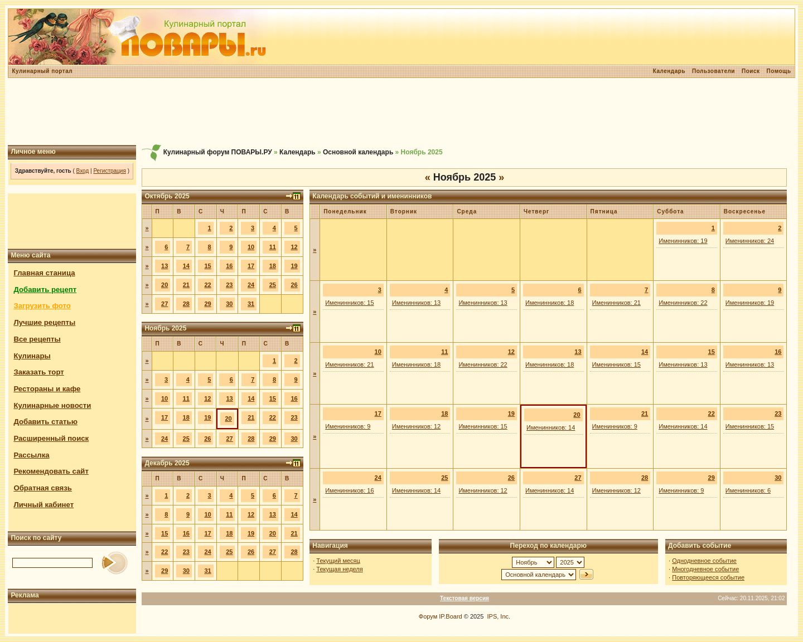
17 (251, 265)
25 (272, 284)
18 (272, 265)
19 (294, 265)
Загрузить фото (41, 305)
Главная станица (44, 273)
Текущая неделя (339, 569)
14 (186, 265)
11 (272, 247)
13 (164, 265)
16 (229, 265)
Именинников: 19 (683, 240)
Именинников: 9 (347, 426)
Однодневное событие (704, 560)
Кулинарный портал (42, 71)
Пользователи (713, 71)
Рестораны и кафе (46, 389)
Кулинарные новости (52, 405)
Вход (82, 171)
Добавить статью (45, 421)
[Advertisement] (401, 111)
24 (251, 284)
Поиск (751, 71)
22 (207, 284)
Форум (428, 616)
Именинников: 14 (550, 427)
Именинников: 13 (416, 302)
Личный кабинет (43, 504)
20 (164, 284)
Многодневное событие (705, 569)
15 (207, 265)
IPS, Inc (498, 616)
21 (186, 284)
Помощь (778, 71)
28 (186, 303)
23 (229, 284)
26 (294, 284)
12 (294, 247)
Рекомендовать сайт (50, 471)
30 (229, 303)
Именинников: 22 (683, 302)
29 (207, 303)
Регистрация (109, 171)
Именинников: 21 (616, 302)
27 (164, 303)
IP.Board (450, 616)
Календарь (669, 71)
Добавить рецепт (44, 289)
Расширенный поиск (51, 438)
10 (251, 247)
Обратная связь (42, 488)
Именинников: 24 (749, 240)
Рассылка (31, 455)
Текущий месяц (338, 560)
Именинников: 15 (349, 302)
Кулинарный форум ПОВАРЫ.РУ (217, 152)
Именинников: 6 (748, 490)
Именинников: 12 (416, 426)
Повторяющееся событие (708, 577)
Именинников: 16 (349, 490)
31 (251, 303)
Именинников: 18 (549, 302)
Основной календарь (358, 152)
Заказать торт (38, 372)
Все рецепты (36, 339)
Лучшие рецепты (44, 322)
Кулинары (31, 356)
